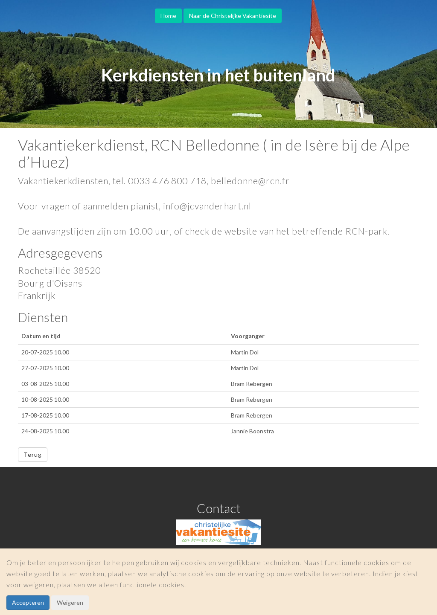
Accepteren (28, 602)
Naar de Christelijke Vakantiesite (232, 15)
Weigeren (70, 602)
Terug (32, 454)
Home (168, 15)
